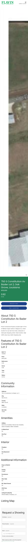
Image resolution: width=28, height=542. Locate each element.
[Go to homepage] (10, 2)
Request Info (14, 303)
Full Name (6, 517)
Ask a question (14, 308)
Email (5, 530)
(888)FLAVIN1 (22, 3)
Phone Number (8, 523)
